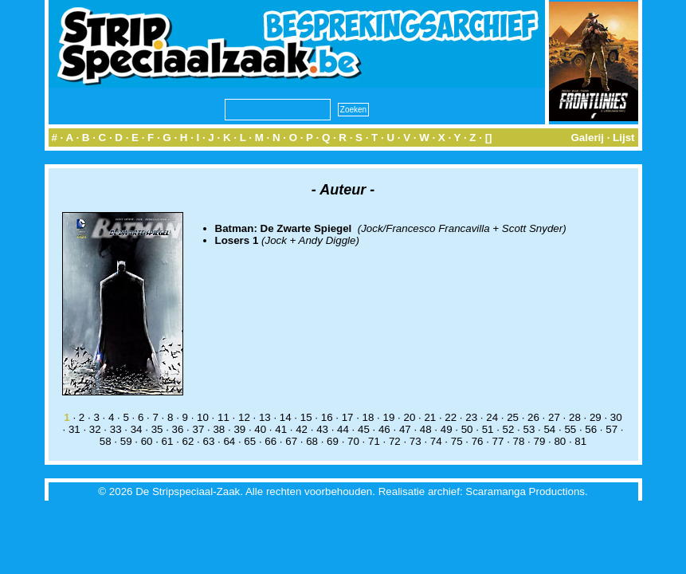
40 (260, 429)
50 (467, 429)
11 (223, 417)
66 (270, 441)
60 (147, 441)
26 (533, 417)
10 (203, 417)
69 (333, 441)
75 (457, 441)
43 (322, 429)
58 (106, 441)
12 (244, 417)
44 (343, 429)
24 (492, 417)
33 (116, 429)
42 (302, 429)
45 (364, 429)
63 (208, 441)
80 (560, 441)
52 (509, 429)
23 (471, 417)
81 (580, 441)
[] (488, 138)
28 (575, 417)
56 (591, 429)
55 (570, 429)
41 (281, 429)
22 (451, 417)
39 (239, 429)
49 (447, 429)
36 (178, 429)
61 (168, 441)
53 (529, 429)
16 (327, 417)
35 (157, 429)
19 (389, 417)
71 (374, 441)
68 (312, 441)
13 (265, 417)
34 (137, 429)
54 (549, 429)
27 (554, 417)
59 (126, 441)
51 (488, 429)
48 (426, 429)
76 (478, 441)
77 (498, 441)
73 (415, 441)
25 (513, 417)
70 (353, 441)
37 (199, 429)
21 (430, 417)
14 (286, 417)
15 (306, 417)
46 (384, 429)
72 (395, 441)
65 (250, 441)
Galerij (587, 138)
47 (405, 429)
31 (74, 429)
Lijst (623, 138)
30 (616, 417)
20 (409, 417)
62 (188, 441)
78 (519, 441)
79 (539, 441)
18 (368, 417)
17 (348, 417)
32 (95, 429)
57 (611, 429)
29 (596, 417)
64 (229, 441)
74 (436, 441)
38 (219, 429)
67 (291, 441)
